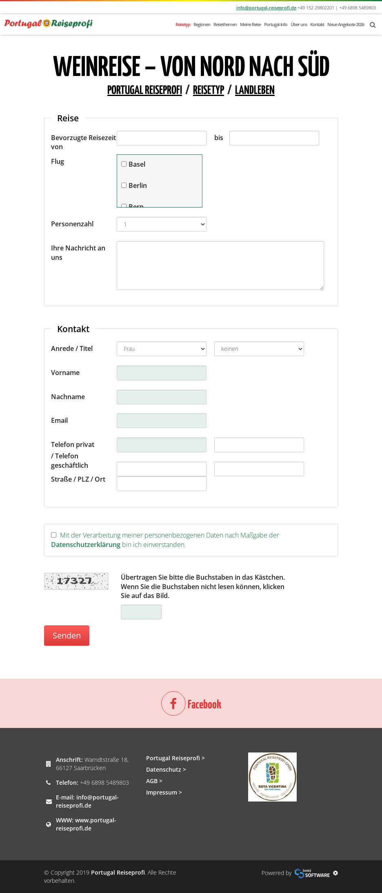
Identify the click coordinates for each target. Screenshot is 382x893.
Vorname (65, 372)
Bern (136, 206)
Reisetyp (182, 24)
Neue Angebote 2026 (345, 24)
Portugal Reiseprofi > (175, 758)
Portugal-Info (275, 24)
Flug (57, 161)
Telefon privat (72, 444)
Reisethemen (225, 24)
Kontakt (317, 24)
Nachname (68, 396)
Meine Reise (250, 24)
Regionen (201, 24)
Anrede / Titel (72, 348)
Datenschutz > (166, 769)
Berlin (138, 185)
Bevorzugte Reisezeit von (83, 142)
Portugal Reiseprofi (144, 90)
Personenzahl (72, 223)
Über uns (299, 24)
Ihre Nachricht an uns (78, 252)
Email (59, 420)
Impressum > (164, 792)
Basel (137, 164)
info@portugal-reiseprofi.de (266, 7)
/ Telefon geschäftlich (69, 460)
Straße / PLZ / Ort (78, 479)
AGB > (154, 781)
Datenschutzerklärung (85, 544)
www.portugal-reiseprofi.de (86, 824)
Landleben (255, 90)
